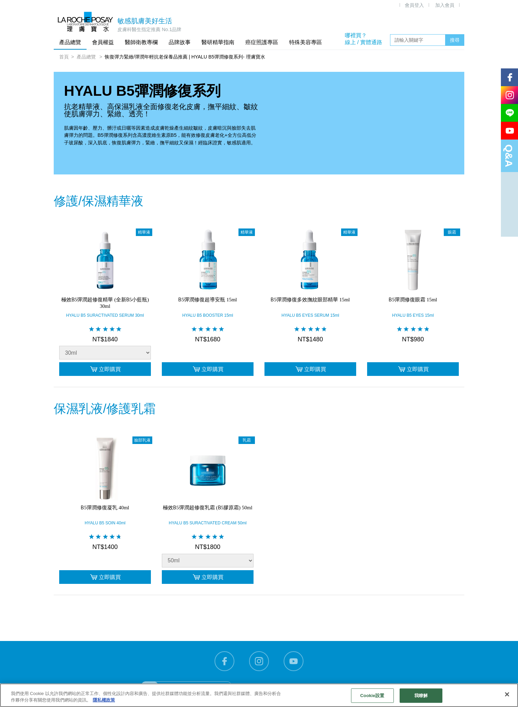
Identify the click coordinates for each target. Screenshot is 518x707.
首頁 (64, 57)
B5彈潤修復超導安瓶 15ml (207, 299)
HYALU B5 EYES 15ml (413, 315)
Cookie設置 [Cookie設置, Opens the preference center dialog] (372, 695)
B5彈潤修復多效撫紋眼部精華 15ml (310, 299)
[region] (259, 695)
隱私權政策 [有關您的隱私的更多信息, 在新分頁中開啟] (104, 700)
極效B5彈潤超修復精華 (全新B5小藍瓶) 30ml (105, 302)
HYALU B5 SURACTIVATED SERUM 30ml (105, 315)
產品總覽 (87, 57)
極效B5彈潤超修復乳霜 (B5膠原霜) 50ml (207, 507)
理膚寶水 (85, 22)
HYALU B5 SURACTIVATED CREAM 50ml (207, 523)
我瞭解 (421, 695)
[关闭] (507, 694)
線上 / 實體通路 (363, 42)
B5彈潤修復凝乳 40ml (105, 507)
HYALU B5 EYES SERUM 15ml (310, 315)
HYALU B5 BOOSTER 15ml (207, 315)
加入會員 (444, 5)
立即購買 (105, 369)
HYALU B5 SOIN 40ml (105, 523)
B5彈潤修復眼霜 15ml (413, 299)
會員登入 (414, 5)
